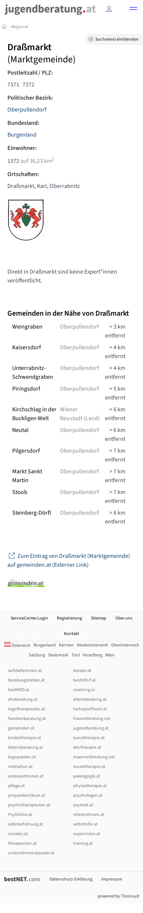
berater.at (82, 670)
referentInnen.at (88, 814)
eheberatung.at (22, 699)
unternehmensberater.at (31, 853)
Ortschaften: (23, 174)
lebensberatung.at (25, 747)
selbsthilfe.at (85, 824)
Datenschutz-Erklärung (71, 879)
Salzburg (37, 655)
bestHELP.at (84, 680)
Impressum (111, 879)
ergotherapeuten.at (26, 709)
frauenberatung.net (91, 718)
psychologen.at (87, 795)
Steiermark (58, 655)
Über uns (123, 618)
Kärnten (66, 645)
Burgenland (22, 135)
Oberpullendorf (27, 110)
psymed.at (83, 805)
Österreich (17, 645)
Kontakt (71, 634)
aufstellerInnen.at (25, 670)
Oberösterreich (125, 645)
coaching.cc (84, 690)
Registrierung (69, 618)
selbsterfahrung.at (25, 824)
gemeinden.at (21, 728)
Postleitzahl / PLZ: (30, 73)
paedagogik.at (86, 776)
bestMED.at (18, 690)
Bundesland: (23, 123)
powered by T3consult (118, 896)
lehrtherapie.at (87, 747)
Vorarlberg (92, 655)
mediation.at (20, 766)
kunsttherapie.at (89, 738)
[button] (133, 9)
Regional (19, 27)
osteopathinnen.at (26, 776)
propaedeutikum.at (26, 795)
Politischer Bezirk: (30, 98)
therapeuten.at (22, 843)
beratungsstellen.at (26, 680)
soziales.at (18, 834)
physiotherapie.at (90, 786)
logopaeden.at (22, 757)
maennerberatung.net (94, 757)
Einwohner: (22, 148)
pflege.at (16, 786)
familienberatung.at (27, 718)
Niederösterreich (92, 645)
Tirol (75, 655)
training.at (83, 843)
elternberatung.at (89, 699)
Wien (110, 655)
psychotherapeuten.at (29, 805)
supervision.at (86, 834)
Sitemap (98, 618)
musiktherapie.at (89, 766)
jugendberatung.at (91, 728)
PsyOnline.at (20, 814)
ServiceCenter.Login (29, 618)
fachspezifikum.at (90, 709)
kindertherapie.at (24, 738)
